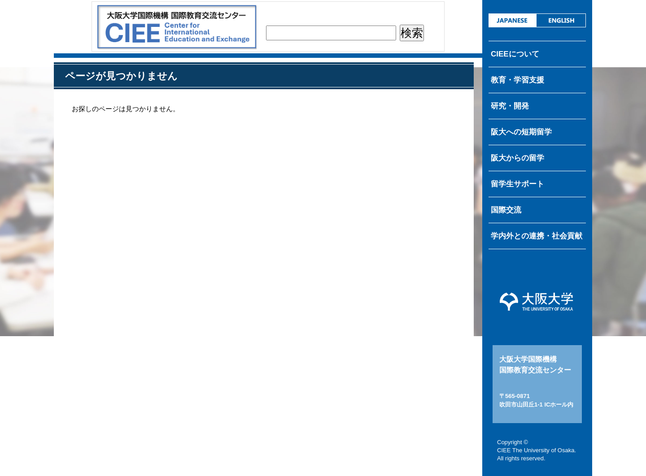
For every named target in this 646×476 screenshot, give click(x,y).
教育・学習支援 (517, 80)
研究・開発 (510, 106)
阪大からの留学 (517, 158)
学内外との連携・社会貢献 (536, 236)
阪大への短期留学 (521, 132)
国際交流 (506, 210)
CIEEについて (515, 54)
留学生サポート (517, 184)
